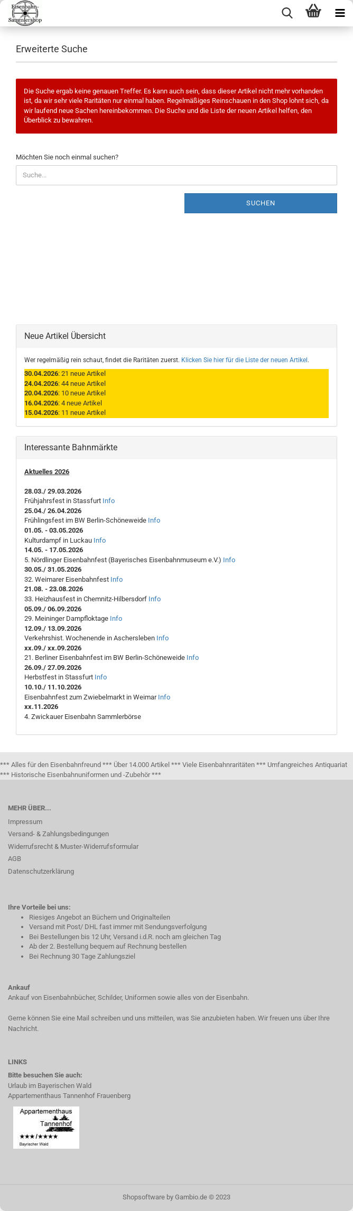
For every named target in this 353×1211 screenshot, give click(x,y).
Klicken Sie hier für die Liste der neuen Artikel (244, 360)
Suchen (260, 203)
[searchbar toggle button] (287, 13)
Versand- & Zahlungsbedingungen (58, 834)
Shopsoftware (144, 1197)
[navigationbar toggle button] (340, 13)
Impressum (25, 822)
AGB (14, 859)
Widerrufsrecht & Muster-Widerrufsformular (73, 846)
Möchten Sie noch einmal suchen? (67, 157)
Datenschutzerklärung (41, 871)
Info (109, 501)
